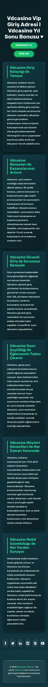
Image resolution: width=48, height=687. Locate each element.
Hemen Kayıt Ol (24, 45)
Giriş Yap (24, 53)
